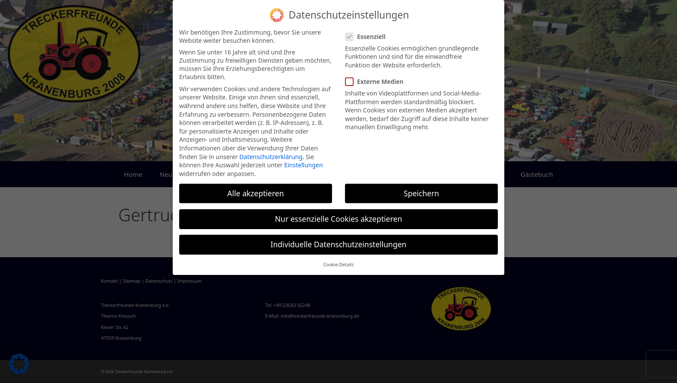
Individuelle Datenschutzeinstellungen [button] (339, 244)
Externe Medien (377, 81)
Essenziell (368, 36)
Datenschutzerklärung (270, 157)
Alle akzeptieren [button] (256, 193)
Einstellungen (303, 165)
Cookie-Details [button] (338, 265)
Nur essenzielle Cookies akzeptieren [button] (338, 219)
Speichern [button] (421, 193)
